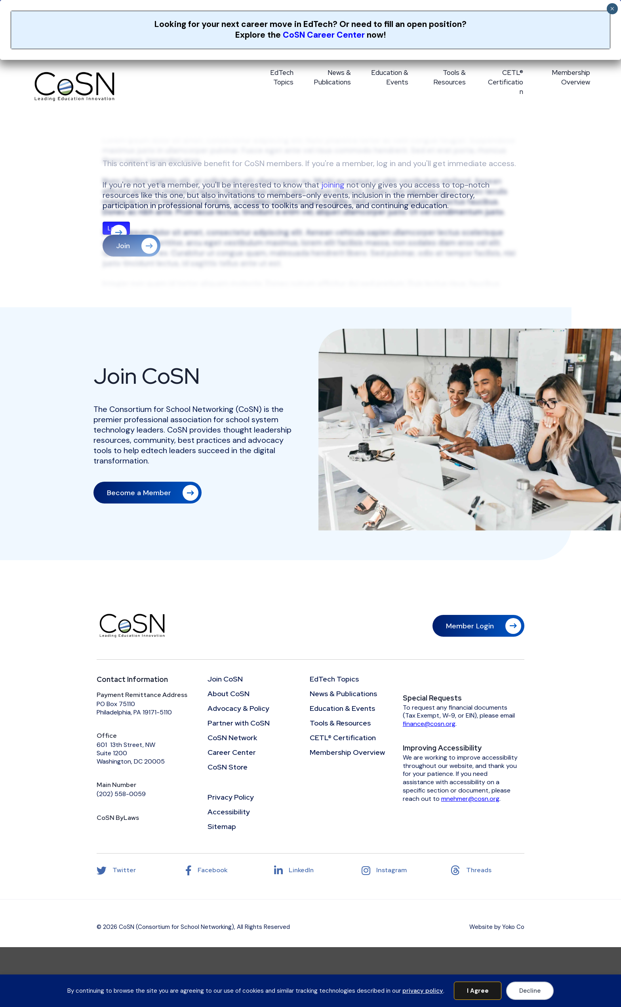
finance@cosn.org (429, 724)
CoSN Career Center (324, 34)
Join (123, 246)
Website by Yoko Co (496, 927)
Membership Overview (571, 77)
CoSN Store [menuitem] (228, 768)
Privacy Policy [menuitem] (231, 798)
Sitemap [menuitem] (222, 827)
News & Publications (332, 77)
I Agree (478, 991)
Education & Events (389, 77)
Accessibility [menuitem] (229, 812)
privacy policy (422, 991)
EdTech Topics (281, 77)
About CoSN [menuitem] (229, 694)
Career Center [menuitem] (232, 753)
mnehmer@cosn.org (470, 798)
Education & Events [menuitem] (342, 709)
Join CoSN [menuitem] (225, 679)
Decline (530, 991)
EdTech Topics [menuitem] (334, 679)
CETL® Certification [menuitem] (343, 738)
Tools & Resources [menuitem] (340, 723)
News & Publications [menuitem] (343, 694)
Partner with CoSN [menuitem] (239, 723)
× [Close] (612, 8)
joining (333, 185)
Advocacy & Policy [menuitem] (238, 709)
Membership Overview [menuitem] (347, 753)
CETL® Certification (505, 82)
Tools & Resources (449, 77)
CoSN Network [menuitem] (232, 738)
